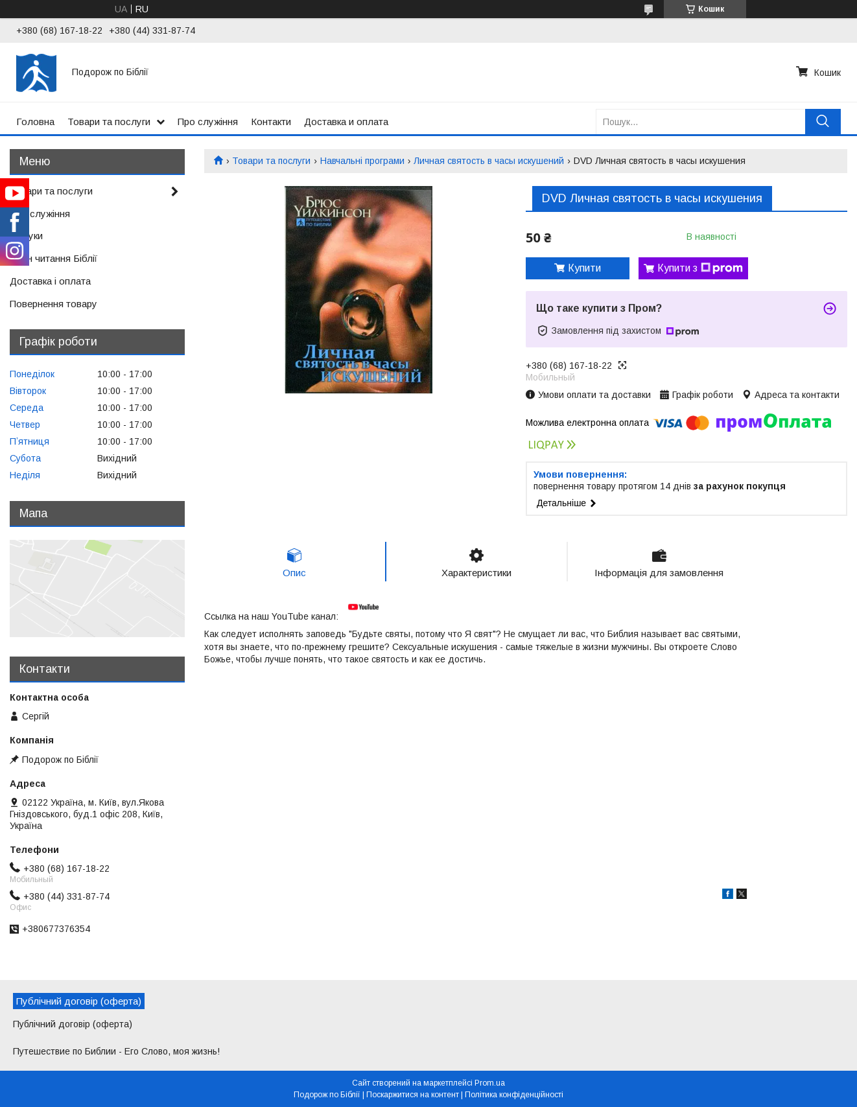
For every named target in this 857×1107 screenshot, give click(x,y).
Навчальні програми (362, 161)
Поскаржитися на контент (412, 1094)
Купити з (700, 268)
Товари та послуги (108, 121)
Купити (584, 268)
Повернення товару (53, 303)
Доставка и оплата (346, 121)
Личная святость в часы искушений (489, 161)
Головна (35, 121)
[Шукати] (823, 121)
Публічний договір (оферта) (72, 1024)
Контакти (271, 121)
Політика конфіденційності (514, 1094)
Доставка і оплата (50, 280)
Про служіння (208, 121)
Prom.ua (490, 1083)
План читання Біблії (53, 258)
